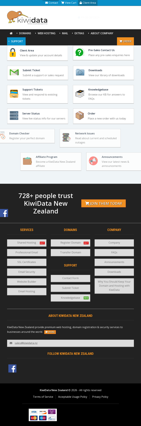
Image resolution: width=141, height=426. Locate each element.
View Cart (68, 3)
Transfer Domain (70, 252)
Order (125, 41)
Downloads (114, 272)
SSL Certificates (26, 262)
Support (17, 41)
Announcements (114, 262)
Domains (25, 33)
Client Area (88, 3)
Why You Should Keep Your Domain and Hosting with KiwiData (114, 286)
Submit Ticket (70, 288)
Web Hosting (46, 33)
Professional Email (26, 252)
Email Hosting (26, 291)
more (50, 332)
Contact (51, 3)
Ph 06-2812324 (88, 17)
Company (114, 242)
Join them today (103, 203)
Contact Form (70, 278)
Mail (65, 33)
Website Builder (26, 281)
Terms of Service (43, 397)
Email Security (26, 272)
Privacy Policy (100, 397)
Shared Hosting (26, 242)
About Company (102, 33)
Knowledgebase (119, 17)
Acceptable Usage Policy (72, 397)
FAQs (114, 252)
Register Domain (70, 242)
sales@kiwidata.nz (24, 343)
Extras (79, 33)
